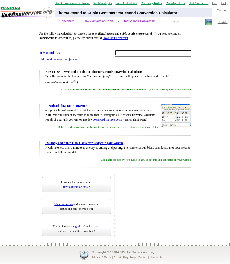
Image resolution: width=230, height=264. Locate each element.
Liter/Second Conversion (139, 20)
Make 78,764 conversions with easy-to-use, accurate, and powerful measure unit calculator (107, 127)
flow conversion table (76, 186)
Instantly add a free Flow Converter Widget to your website (84, 143)
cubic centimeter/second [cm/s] (58, 59)
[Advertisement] (150, 206)
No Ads (223, 22)
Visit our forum (63, 204)
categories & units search (85, 226)
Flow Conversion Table (98, 20)
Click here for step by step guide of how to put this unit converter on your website (146, 159)
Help (224, 3)
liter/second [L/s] (50, 53)
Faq (214, 3)
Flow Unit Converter (115, 38)
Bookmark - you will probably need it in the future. (126, 89)
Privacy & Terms (102, 257)
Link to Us (156, 257)
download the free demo (108, 119)
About (117, 257)
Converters (66, 20)
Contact (222, 10)
